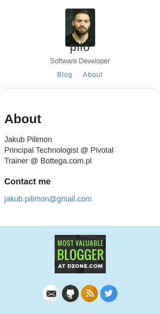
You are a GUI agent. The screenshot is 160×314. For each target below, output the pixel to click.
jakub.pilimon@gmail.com (48, 199)
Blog (65, 74)
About (93, 74)
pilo (80, 46)
